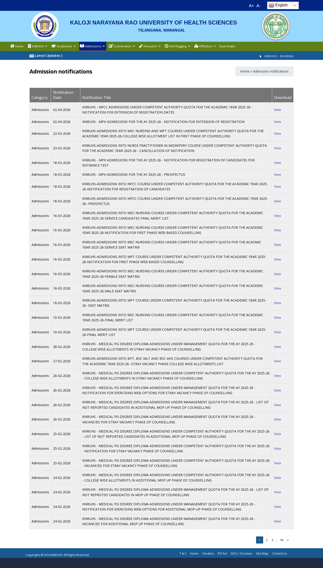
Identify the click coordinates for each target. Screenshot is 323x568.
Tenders (208, 553)
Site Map (262, 553)
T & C (183, 553)
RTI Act (222, 553)
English (278, 5)
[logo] (44, 13)
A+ (251, 5)
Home (244, 71)
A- (259, 5)
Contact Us (279, 553)
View (277, 109)
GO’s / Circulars (241, 553)
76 (281, 540)
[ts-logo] (275, 13)
